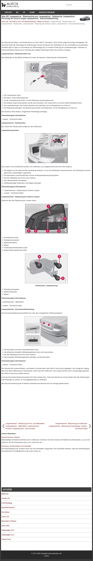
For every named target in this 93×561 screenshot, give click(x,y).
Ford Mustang (7, 503)
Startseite (8, 12)
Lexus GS (5, 517)
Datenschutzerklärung (47, 12)
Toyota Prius (6, 539)
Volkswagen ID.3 (8, 530)
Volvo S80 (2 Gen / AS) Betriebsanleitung (22, 21)
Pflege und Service (43, 21)
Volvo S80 (5, 21)
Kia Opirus (5, 512)
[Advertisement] (47, 32)
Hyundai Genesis (8, 507)
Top (24, 12)
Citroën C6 (6, 498)
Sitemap (32, 12)
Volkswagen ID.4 (8, 535)
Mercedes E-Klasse (9, 521)
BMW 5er (5, 494)
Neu (17, 12)
